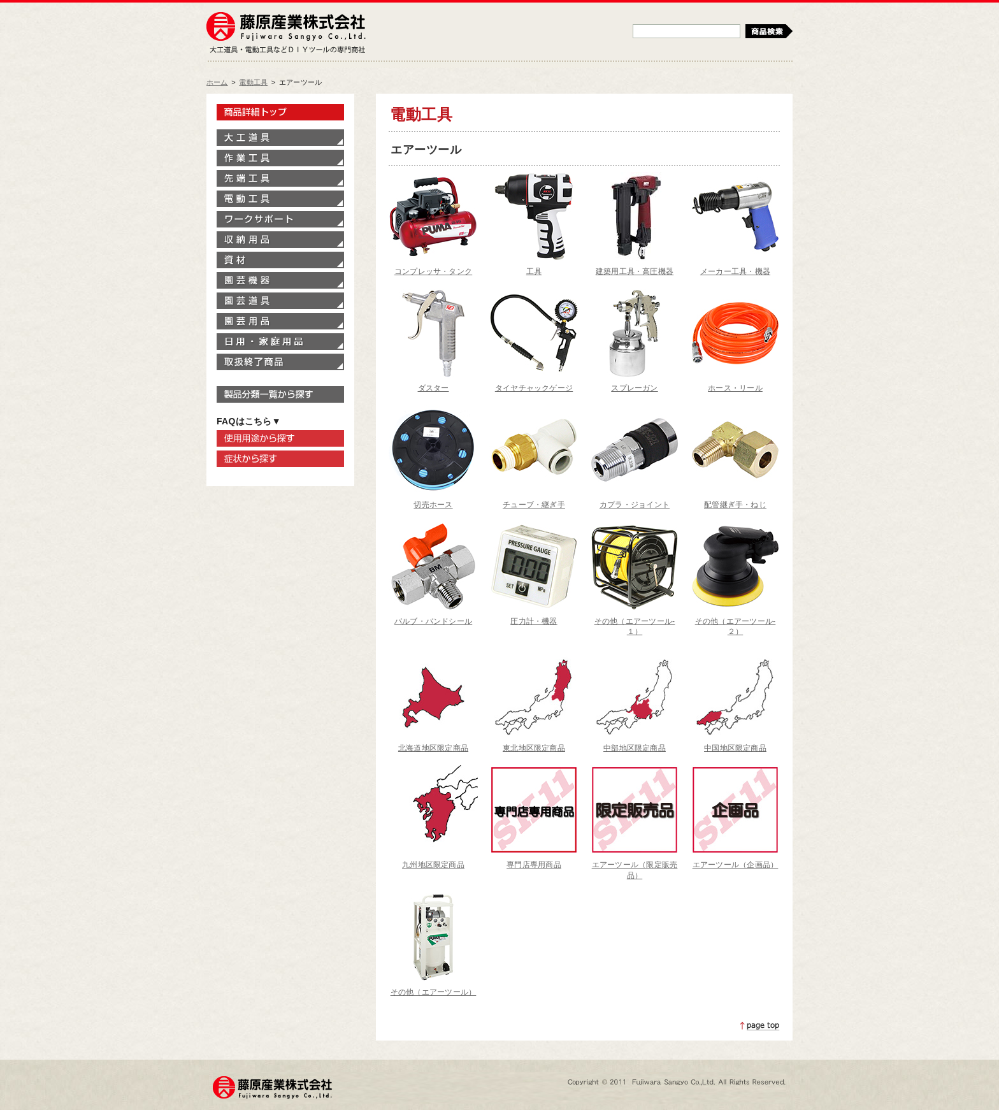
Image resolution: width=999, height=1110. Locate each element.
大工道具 (280, 137)
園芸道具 (280, 300)
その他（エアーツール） (434, 992)
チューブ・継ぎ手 (534, 504)
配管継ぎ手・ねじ (735, 504)
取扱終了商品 (280, 362)
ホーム (217, 82)
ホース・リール (735, 388)
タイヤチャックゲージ (534, 388)
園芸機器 (280, 280)
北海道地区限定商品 (433, 748)
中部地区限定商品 (634, 748)
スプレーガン (634, 388)
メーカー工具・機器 (735, 271)
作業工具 (280, 158)
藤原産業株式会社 (286, 27)
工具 (534, 271)
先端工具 (280, 178)
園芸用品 (280, 321)
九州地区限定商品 (433, 864)
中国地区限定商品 (735, 748)
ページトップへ (760, 1025)
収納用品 (280, 239)
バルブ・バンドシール (433, 621)
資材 (280, 260)
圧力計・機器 (533, 621)
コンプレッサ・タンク (433, 271)
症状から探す (280, 458)
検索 (769, 31)
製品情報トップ (280, 112)
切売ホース (432, 504)
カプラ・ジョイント (635, 504)
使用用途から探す (280, 438)
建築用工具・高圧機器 (634, 271)
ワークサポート (280, 219)
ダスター (433, 388)
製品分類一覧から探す (280, 394)
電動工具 (253, 82)
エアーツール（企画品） (736, 864)
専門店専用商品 (534, 864)
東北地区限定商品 (534, 748)
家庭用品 (280, 341)
